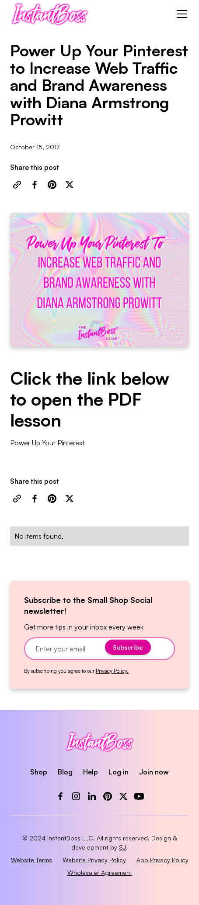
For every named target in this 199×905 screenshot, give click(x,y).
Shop (38, 771)
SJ (122, 847)
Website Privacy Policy (94, 860)
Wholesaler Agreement (99, 872)
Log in (118, 771)
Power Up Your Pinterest (47, 442)
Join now (154, 771)
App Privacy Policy (162, 860)
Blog (65, 771)
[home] (49, 14)
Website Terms (31, 860)
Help (90, 771)
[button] (180, 13)
